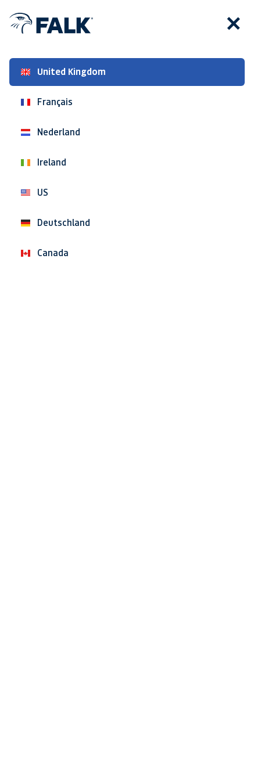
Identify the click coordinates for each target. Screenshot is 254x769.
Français (47, 101)
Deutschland (55, 222)
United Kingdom (63, 71)
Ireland (43, 162)
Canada (45, 252)
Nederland (50, 132)
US (34, 192)
